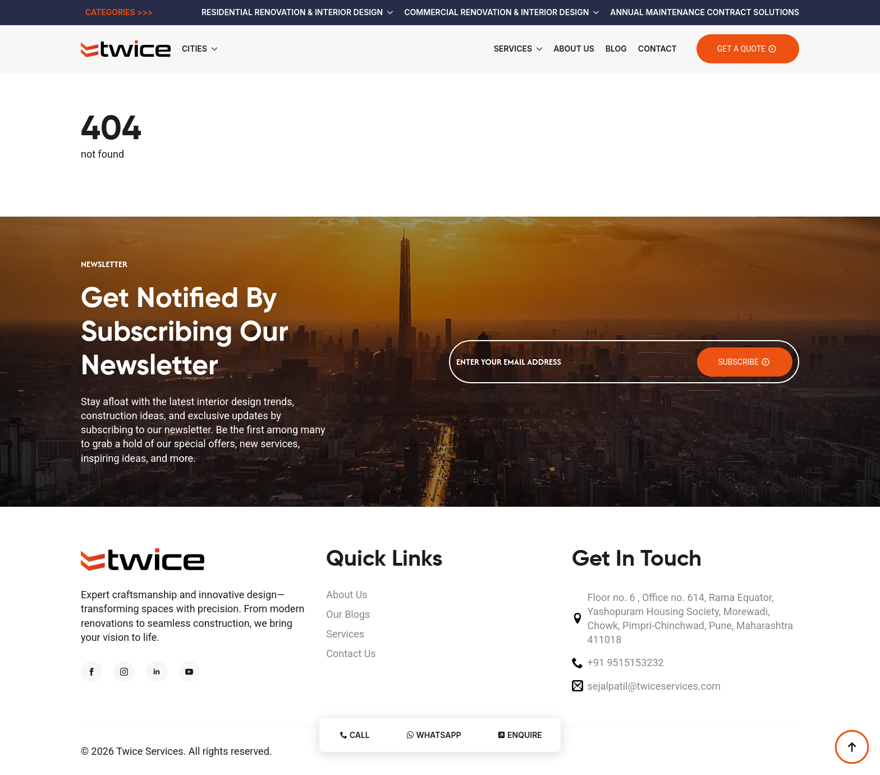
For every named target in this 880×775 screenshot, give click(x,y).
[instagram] (124, 671)
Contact (657, 48)
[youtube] (189, 671)
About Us (573, 48)
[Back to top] (852, 747)
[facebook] (91, 671)
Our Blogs (348, 614)
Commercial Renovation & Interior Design (496, 12)
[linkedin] (156, 671)
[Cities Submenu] (217, 49)
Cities (194, 48)
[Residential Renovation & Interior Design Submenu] (388, 12)
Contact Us (350, 653)
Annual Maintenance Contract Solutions (704, 12)
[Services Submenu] (537, 48)
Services (513, 48)
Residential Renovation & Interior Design (292, 12)
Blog (616, 48)
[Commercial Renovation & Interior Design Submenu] (594, 12)
